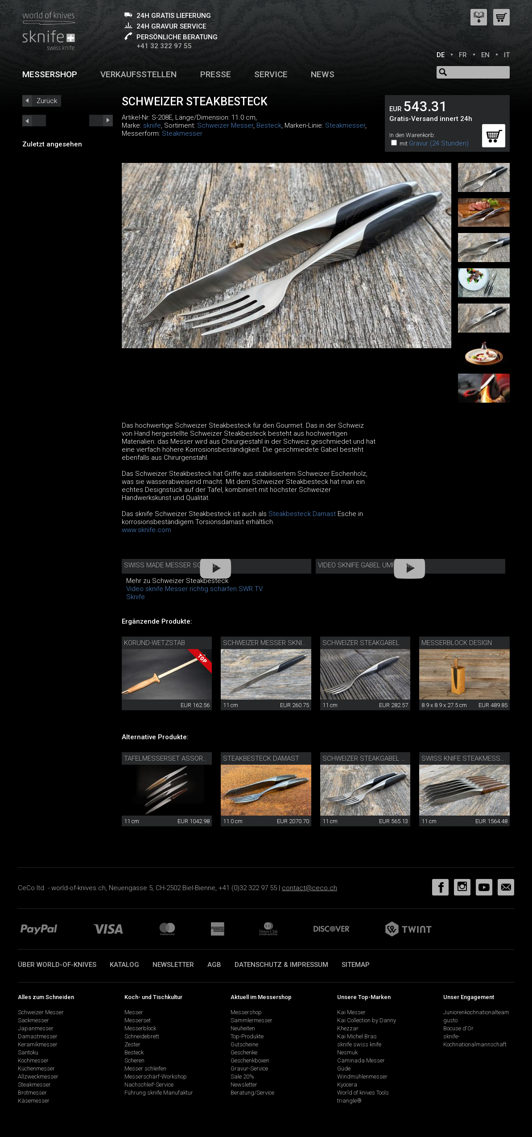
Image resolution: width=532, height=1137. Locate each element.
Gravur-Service (249, 1068)
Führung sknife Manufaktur (158, 1092)
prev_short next (101, 120)
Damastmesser (38, 1036)
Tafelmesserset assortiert (171, 758)
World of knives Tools (363, 1092)
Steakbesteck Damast (302, 514)
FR (463, 55)
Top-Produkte (247, 1036)
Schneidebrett (141, 1036)
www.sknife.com (146, 530)
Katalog (124, 965)
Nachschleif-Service (148, 1084)
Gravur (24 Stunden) (439, 143)
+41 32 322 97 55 (164, 46)
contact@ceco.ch (309, 888)
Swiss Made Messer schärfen (175, 565)
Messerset (137, 1020)
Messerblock (140, 1028)
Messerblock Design (456, 643)
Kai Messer (351, 1012)
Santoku (28, 1052)
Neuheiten (243, 1028)
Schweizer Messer (225, 125)
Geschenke (244, 1052)
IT (507, 55)
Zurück (47, 101)
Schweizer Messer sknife (266, 643)
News (322, 74)
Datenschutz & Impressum (281, 965)
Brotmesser (32, 1092)
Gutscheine (244, 1044)
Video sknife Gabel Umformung (370, 565)
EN (485, 55)
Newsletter (173, 965)
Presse (215, 74)
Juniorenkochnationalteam (476, 1012)
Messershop (49, 74)
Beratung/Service (252, 1092)
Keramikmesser (38, 1044)
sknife (152, 125)
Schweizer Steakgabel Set (367, 758)
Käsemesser (33, 1100)
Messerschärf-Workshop (155, 1076)
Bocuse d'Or (458, 1028)
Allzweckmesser (38, 1076)
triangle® (349, 1100)
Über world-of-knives (57, 965)
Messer (133, 1012)
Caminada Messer (361, 1060)
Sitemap (356, 965)
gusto (450, 1020)
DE (441, 55)
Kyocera (347, 1084)
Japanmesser (36, 1028)
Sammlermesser (251, 1020)
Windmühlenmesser (362, 1076)
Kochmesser (33, 1060)
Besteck (268, 125)
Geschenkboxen (250, 1060)
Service (271, 74)
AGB (214, 965)
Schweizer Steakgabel (361, 643)
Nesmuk (347, 1052)
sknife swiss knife (359, 1044)
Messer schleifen (145, 1068)
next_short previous (34, 120)
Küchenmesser (36, 1068)
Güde (344, 1068)
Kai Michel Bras (357, 1036)
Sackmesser (33, 1020)
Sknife (135, 597)
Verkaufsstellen (138, 74)
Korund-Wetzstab (154, 643)
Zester (132, 1044)
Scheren (134, 1060)
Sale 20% (242, 1076)
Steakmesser (345, 125)
